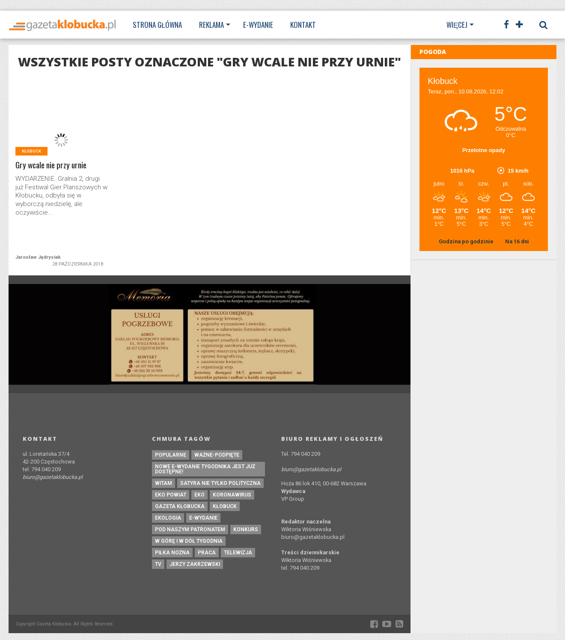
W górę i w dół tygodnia (189, 541)
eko (199, 495)
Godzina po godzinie (467, 241)
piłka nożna (172, 553)
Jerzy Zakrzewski (195, 564)
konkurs (245, 529)
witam (163, 483)
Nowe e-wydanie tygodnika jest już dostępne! (205, 469)
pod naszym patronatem (190, 529)
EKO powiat (170, 495)
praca (207, 553)
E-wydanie (258, 24)
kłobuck (225, 506)
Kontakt (303, 24)
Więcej (456, 24)
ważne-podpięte (216, 455)
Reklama (211, 24)
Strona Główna (157, 24)
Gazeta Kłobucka (180, 506)
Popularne (170, 455)
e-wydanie (203, 518)
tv (158, 564)
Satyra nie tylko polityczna (220, 483)
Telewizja (238, 553)
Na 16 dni (517, 241)
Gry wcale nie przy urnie (50, 165)
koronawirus (232, 495)
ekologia (168, 518)
